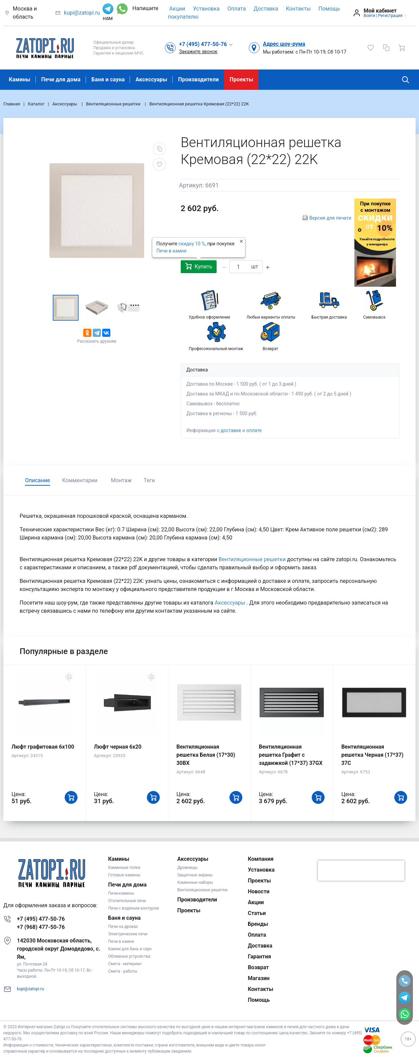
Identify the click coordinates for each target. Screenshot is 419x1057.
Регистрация (390, 15)
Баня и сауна (108, 79)
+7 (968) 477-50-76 (41, 927)
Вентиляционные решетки (253, 559)
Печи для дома (61, 79)
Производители (198, 79)
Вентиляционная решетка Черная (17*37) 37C (372, 755)
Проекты (241, 79)
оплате (254, 430)
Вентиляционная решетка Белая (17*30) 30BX (205, 755)
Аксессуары (151, 79)
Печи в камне (171, 250)
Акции (177, 8)
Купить (198, 266)
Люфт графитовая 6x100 (43, 747)
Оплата (236, 8)
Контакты (298, 8)
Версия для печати (330, 218)
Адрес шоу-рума (284, 44)
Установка (206, 8)
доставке (231, 430)
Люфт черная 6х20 (117, 747)
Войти (369, 15)
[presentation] (361, 870)
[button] (206, 44)
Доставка (265, 8)
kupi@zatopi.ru (82, 12)
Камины (19, 79)
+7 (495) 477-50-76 (41, 919)
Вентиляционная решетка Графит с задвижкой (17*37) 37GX (291, 755)
